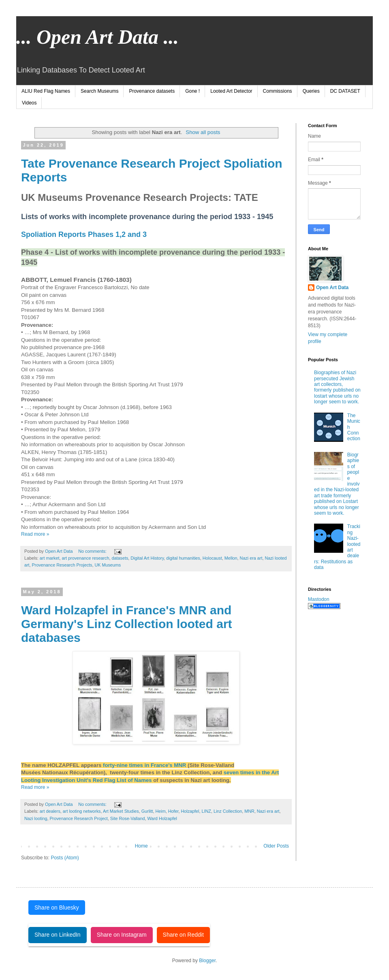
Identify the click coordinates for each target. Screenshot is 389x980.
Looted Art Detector (231, 91)
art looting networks (82, 811)
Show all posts (203, 132)
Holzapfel (190, 811)
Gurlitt (147, 811)
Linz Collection (228, 811)
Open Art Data (332, 287)
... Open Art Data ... (97, 37)
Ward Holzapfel (162, 818)
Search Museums (99, 91)
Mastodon (318, 599)
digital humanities (183, 558)
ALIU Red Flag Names (45, 91)
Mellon (230, 558)
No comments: (93, 551)
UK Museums (107, 564)
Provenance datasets (152, 91)
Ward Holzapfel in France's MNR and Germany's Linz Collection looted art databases (126, 623)
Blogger (207, 960)
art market (50, 558)
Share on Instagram (122, 934)
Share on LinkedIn (57, 934)
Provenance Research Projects (62, 564)
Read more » (35, 534)
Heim (160, 811)
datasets (119, 558)
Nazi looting (35, 818)
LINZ (206, 811)
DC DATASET (345, 91)
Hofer (173, 811)
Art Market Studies (121, 811)
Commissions (277, 91)
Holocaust (212, 558)
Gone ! (192, 91)
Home (141, 846)
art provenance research (85, 558)
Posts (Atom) (65, 858)
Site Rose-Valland (127, 818)
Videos (29, 103)
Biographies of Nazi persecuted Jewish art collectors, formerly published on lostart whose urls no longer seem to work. (337, 387)
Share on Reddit (183, 934)
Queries (311, 91)
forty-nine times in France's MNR (145, 765)
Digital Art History (147, 558)
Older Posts (276, 846)
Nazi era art (251, 558)
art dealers (50, 811)
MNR (249, 811)
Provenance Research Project (78, 818)
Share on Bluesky (56, 907)
